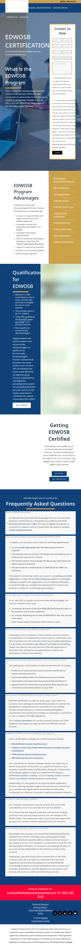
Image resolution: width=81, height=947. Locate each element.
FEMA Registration (61, 223)
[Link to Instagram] (70, 913)
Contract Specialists (22, 720)
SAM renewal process (46, 579)
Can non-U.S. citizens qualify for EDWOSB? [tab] (21, 799)
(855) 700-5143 (68, 2)
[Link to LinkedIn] (65, 913)
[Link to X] (60, 913)
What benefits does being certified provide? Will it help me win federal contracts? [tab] (36, 660)
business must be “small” (24, 320)
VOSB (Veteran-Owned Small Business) (29, 754)
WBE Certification (61, 235)
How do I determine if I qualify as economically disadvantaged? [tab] (29, 595)
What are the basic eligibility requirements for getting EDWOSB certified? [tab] (33, 537)
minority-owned (53, 775)
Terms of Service (40, 904)
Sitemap (69, 942)
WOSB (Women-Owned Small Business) (29, 744)
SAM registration (28, 547)
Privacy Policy (40, 907)
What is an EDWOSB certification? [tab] (18, 512)
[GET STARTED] (22, 405)
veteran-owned (27, 778)
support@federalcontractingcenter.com (31, 892)
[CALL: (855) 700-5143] (59, 479)
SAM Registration (61, 200)
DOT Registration (61, 194)
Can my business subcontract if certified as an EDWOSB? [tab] (26, 828)
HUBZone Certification (63, 242)
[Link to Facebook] (55, 913)
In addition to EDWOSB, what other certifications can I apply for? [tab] (29, 733)
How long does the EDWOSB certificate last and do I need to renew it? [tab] (31, 695)
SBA (32, 716)
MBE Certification (61, 188)
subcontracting (31, 244)
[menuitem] (39, 7)
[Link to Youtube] (75, 913)
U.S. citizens (55, 807)
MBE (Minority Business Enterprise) (27, 758)
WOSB (30, 100)
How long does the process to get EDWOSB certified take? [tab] (27, 629)
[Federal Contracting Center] (16, 7)
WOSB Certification (62, 229)
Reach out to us (47, 869)
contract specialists (35, 644)
